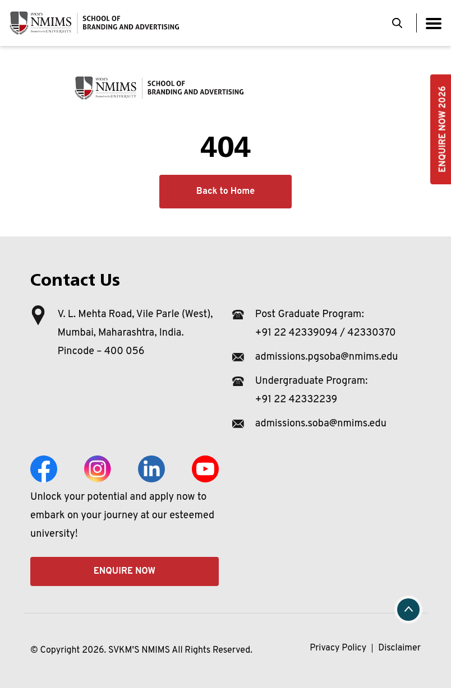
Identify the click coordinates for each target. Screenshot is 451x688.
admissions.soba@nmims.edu (320, 423)
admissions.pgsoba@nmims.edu (326, 357)
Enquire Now (124, 571)
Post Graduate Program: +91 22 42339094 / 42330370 (325, 324)
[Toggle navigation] (433, 23)
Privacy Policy (338, 648)
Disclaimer (399, 648)
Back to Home (225, 191)
